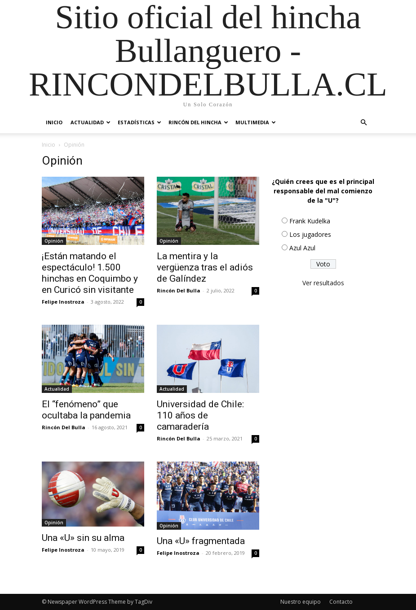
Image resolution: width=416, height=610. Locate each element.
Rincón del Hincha (198, 122)
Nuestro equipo (300, 602)
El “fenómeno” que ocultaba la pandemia (86, 410)
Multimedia (255, 122)
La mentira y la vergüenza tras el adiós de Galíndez (205, 267)
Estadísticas (139, 122)
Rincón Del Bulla (178, 290)
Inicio (54, 122)
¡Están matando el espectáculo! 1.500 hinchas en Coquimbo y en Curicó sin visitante (90, 273)
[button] (363, 122)
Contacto (341, 602)
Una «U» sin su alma (83, 537)
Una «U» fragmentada (201, 541)
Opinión (53, 241)
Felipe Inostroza (63, 301)
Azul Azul (302, 248)
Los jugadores (310, 234)
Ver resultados (323, 283)
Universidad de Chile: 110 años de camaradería (200, 415)
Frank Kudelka (309, 221)
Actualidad (91, 122)
